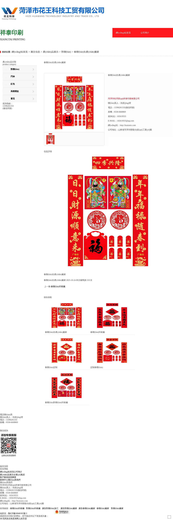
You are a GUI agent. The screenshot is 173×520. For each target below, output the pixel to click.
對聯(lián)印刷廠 (33, 508)
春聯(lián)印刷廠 (58, 286)
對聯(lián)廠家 (117, 508)
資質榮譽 (145, 52)
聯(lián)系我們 (14, 480)
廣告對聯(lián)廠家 (68, 508)
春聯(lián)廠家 (103, 508)
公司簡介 (145, 33)
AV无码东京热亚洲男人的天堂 (13, 519)
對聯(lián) (66, 52)
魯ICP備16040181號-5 (17, 513)
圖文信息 (35, 52)
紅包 (13, 84)
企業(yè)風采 (145, 42)
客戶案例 (123, 52)
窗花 (13, 99)
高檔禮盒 (15, 91)
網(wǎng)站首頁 (123, 33)
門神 (13, 77)
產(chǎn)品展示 (123, 42)
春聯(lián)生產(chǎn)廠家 (86, 52)
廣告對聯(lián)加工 (50, 508)
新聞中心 (4, 480)
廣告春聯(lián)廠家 (87, 508)
